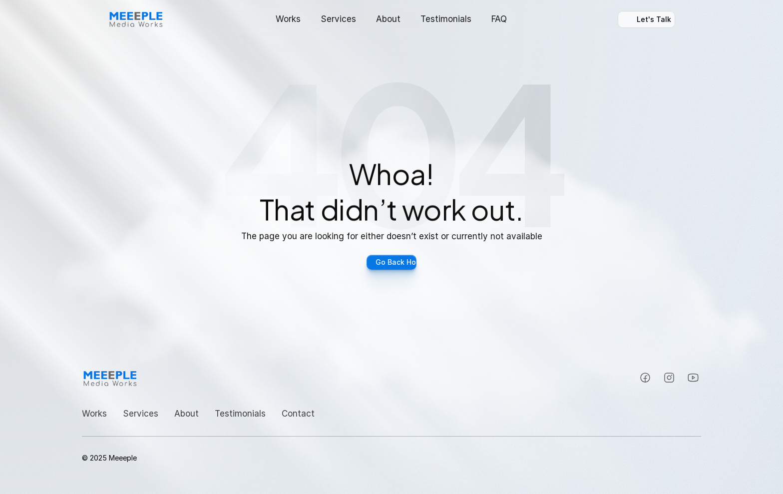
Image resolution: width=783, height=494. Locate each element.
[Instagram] (645, 378)
